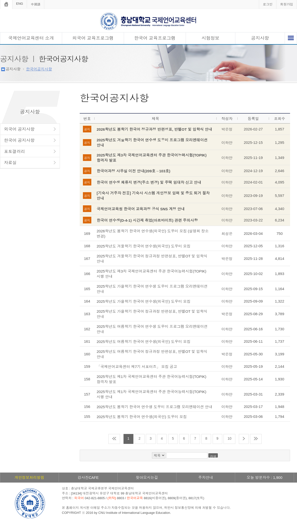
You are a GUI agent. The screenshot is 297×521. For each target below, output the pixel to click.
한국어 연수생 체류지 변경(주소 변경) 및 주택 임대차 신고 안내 (149, 182)
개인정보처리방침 (29, 477)
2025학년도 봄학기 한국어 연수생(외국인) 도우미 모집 (142, 417)
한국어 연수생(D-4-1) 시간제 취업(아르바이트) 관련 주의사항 (147, 220)
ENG (19, 3)
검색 (213, 456)
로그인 (267, 4)
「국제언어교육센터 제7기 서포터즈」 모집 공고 (137, 367)
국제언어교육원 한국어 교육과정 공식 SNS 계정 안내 (141, 209)
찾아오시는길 (147, 477)
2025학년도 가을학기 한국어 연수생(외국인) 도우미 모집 (144, 301)
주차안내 (205, 477)
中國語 (35, 4)
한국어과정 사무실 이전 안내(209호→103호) (134, 171)
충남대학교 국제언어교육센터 (148, 21)
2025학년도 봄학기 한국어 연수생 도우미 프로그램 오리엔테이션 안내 (155, 407)
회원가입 (286, 4)
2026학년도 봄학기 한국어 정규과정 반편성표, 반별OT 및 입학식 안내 (154, 129)
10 (229, 438)
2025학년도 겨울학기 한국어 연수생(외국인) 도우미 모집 (144, 246)
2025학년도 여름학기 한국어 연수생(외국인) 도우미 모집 (144, 341)
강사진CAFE (88, 477)
